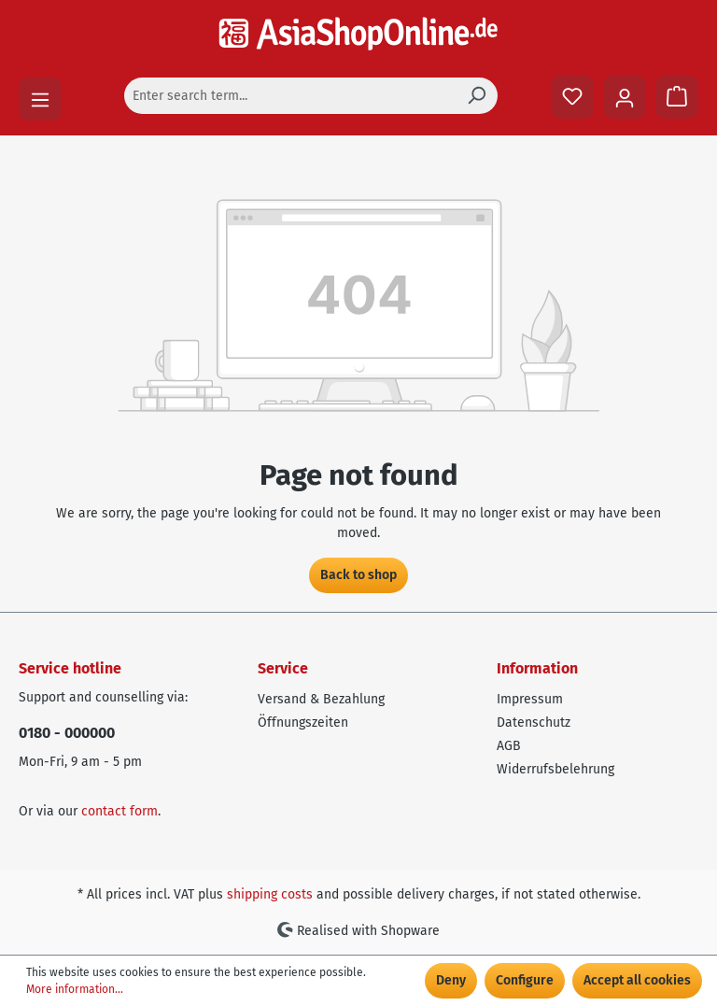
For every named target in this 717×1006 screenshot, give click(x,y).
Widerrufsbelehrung (555, 769)
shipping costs (270, 894)
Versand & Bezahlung (321, 699)
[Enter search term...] (290, 96)
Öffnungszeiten (303, 722)
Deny (451, 980)
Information (537, 668)
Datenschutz (533, 722)
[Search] (476, 96)
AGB (509, 746)
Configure (525, 980)
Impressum (530, 699)
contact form (119, 811)
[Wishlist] (572, 97)
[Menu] (40, 99)
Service (283, 668)
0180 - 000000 (67, 733)
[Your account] (624, 97)
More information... (74, 989)
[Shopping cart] (676, 97)
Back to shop (358, 575)
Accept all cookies (637, 980)
